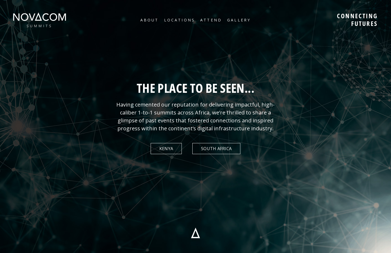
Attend (211, 19)
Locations (179, 19)
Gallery (239, 19)
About (149, 19)
